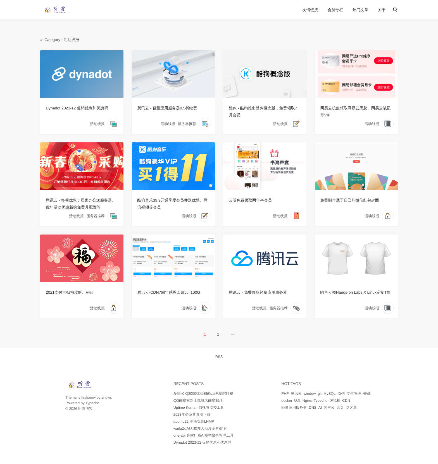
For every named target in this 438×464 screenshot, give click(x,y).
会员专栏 (335, 10)
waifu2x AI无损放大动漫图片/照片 (200, 428)
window (310, 393)
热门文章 (360, 10)
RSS (219, 357)
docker (286, 400)
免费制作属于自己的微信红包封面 (349, 200)
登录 (366, 393)
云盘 (340, 407)
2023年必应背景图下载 (192, 414)
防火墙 (351, 407)
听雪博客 (85, 408)
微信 (341, 393)
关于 (381, 10)
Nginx (307, 400)
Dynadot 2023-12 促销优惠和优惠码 (77, 108)
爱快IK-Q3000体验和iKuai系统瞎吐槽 (203, 393)
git (320, 393)
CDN (346, 400)
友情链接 (310, 10)
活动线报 (97, 124)
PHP (285, 393)
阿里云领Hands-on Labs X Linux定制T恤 (355, 292)
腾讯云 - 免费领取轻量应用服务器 (258, 292)
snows (106, 397)
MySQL (329, 393)
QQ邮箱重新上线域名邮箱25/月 (198, 400)
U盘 (297, 400)
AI (320, 407)
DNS (312, 407)
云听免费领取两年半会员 (250, 200)
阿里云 (329, 407)
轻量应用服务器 (294, 407)
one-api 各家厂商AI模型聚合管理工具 (203, 435)
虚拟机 (334, 400)
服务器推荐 (187, 124)
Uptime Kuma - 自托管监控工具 (198, 407)
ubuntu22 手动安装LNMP (193, 421)
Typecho (92, 403)
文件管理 (354, 393)
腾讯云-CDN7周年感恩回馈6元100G (168, 292)
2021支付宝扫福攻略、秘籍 (70, 292)
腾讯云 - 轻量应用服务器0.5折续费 (167, 108)
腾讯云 (296, 393)
